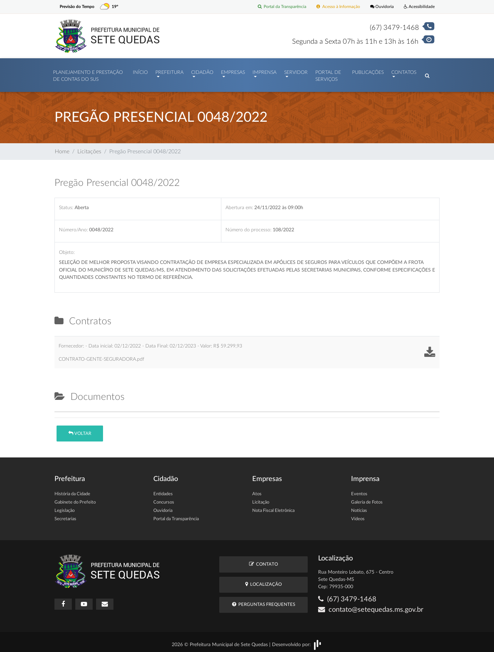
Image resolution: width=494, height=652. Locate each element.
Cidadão (202, 70)
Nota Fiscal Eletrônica (273, 507)
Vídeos (358, 516)
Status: (66, 204)
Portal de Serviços (328, 74)
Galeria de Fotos (367, 499)
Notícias (359, 507)
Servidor (296, 70)
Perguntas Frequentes (263, 601)
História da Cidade (72, 491)
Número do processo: (248, 226)
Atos (257, 491)
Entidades (163, 491)
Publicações (368, 70)
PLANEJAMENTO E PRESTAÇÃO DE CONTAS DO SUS (88, 74)
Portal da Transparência (273, 7)
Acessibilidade (417, 7)
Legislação (64, 507)
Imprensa (264, 70)
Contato (263, 560)
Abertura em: (239, 204)
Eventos (359, 491)
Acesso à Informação (332, 7)
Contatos (403, 70)
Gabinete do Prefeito (75, 499)
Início (140, 70)
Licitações (89, 148)
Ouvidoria (378, 7)
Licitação (260, 499)
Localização (263, 580)
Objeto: (67, 248)
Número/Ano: (73, 226)
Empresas (233, 70)
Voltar (79, 429)
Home (62, 148)
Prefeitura (169, 70)
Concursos (163, 499)
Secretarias (65, 516)
